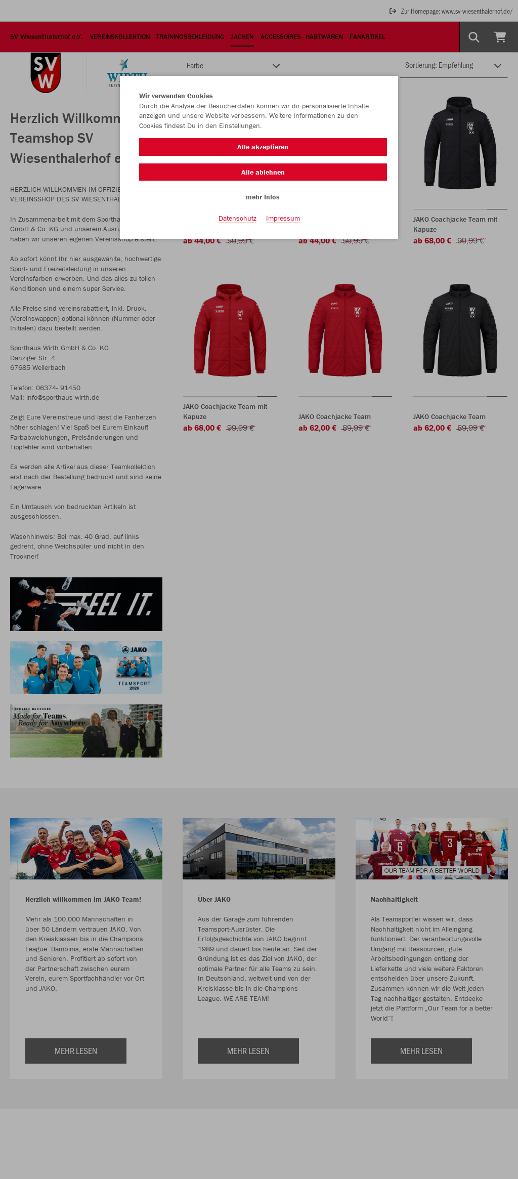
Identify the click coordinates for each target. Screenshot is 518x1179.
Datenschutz (237, 218)
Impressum (283, 218)
